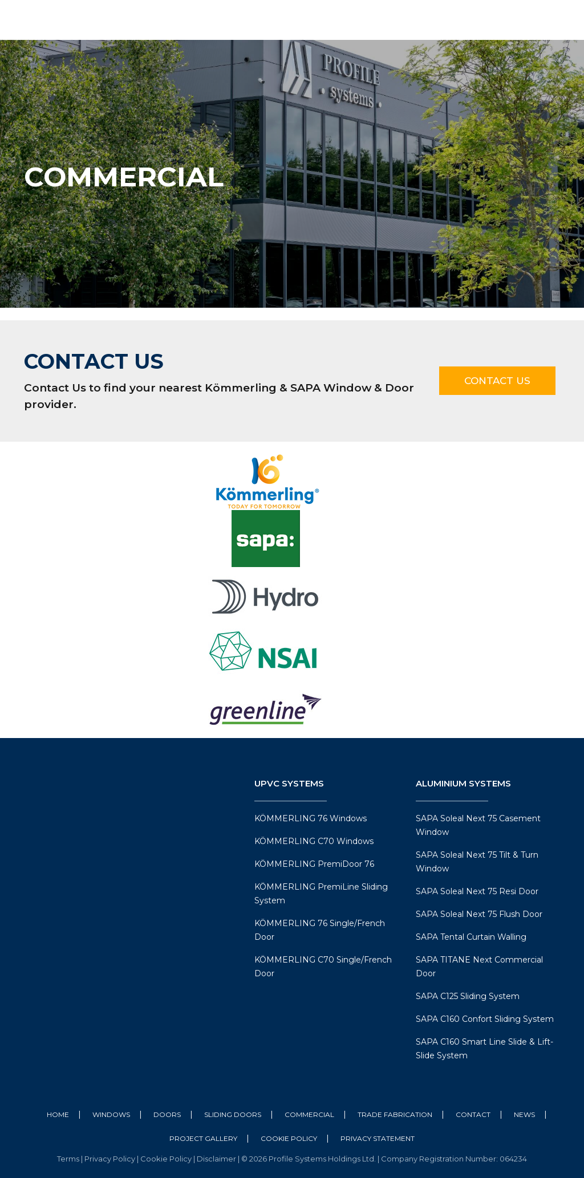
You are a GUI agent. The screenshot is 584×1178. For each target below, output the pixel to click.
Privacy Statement (377, 1138)
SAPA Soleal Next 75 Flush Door (479, 914)
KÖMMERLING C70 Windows (314, 841)
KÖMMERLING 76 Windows (310, 818)
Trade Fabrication (395, 1114)
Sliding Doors (232, 1114)
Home (58, 1114)
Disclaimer (217, 1158)
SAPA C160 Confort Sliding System (485, 1019)
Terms (69, 1158)
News (524, 1114)
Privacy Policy (110, 1158)
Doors (167, 1114)
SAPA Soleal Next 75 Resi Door (477, 891)
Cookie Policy (289, 1138)
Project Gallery (203, 1138)
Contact (473, 1114)
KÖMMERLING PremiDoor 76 (314, 864)
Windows (111, 1114)
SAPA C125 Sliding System (468, 996)
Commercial (309, 1114)
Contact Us (497, 380)
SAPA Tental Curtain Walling (471, 937)
